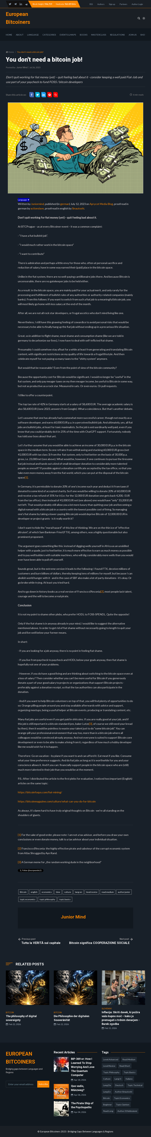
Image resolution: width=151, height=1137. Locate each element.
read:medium (108, 892)
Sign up (112, 4)
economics (47, 892)
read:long (108, 1111)
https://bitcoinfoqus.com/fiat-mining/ (40, 792)
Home (9, 34)
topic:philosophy (47, 899)
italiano (129, 1078)
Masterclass (98, 34)
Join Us (133, 34)
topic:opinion (122, 1104)
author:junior (124, 892)
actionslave (37, 208)
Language (33, 34)
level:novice (91, 892)
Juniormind (37, 204)
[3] (90, 723)
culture (67, 892)
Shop (143, 34)
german (64, 204)
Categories (49, 34)
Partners (123, 4)
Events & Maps (68, 34)
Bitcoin (23, 892)
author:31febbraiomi (127, 1111)
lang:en (78, 892)
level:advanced (110, 1059)
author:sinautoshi (123, 1091)
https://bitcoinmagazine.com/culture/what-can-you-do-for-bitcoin (57, 801)
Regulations (117, 34)
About (20, 34)
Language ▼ (24, 199)
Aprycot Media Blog (101, 204)
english (34, 892)
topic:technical (134, 1085)
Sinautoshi (78, 208)
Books (83, 34)
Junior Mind (21, 67)
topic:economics (27, 899)
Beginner (107, 1104)
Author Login (137, 4)
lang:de (107, 1085)
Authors (100, 4)
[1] (26, 477)
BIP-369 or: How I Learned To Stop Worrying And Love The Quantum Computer (82, 1067)
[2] (102, 591)
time (58, 892)
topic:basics (65, 899)
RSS (91, 4)
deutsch (119, 1085)
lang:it (118, 1078)
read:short (124, 1066)
